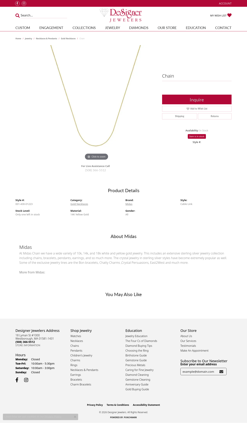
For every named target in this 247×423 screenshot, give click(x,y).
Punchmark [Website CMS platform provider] (130, 417)
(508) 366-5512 (95, 170)
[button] (225, 3)
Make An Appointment (194, 350)
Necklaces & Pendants (46, 38)
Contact (223, 27)
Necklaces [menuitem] (76, 341)
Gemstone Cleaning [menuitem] (137, 379)
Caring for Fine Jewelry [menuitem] (139, 370)
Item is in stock (196, 136)
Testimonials (188, 346)
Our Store (167, 27)
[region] (96, 103)
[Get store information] (27, 345)
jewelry (28, 38)
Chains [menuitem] (74, 346)
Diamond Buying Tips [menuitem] (138, 346)
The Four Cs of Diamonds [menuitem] (141, 341)
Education (196, 27)
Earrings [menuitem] (75, 375)
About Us (186, 336)
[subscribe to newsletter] (221, 371)
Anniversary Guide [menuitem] (136, 384)
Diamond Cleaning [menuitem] (137, 375)
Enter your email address (198, 364)
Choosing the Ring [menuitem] (137, 350)
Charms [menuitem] (75, 360)
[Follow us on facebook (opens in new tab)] (17, 3)
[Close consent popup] (75, 417)
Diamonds (138, 27)
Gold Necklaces (68, 38)
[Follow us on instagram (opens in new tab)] (24, 3)
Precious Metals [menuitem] (135, 365)
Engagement (51, 27)
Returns (215, 116)
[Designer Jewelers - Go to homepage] (123, 15)
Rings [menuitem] (73, 365)
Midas (128, 204)
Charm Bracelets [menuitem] (80, 384)
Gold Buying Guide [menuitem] (137, 389)
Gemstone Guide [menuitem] (136, 360)
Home (18, 38)
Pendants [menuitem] (76, 350)
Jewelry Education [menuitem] (136, 336)
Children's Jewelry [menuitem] (81, 355)
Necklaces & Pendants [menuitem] (84, 370)
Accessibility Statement (146, 405)
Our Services (188, 341)
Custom (22, 27)
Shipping (179, 116)
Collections (84, 27)
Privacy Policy (95, 405)
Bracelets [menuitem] (76, 379)
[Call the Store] (25, 342)
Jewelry (112, 27)
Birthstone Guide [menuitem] (136, 355)
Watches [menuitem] (75, 336)
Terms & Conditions (118, 405)
